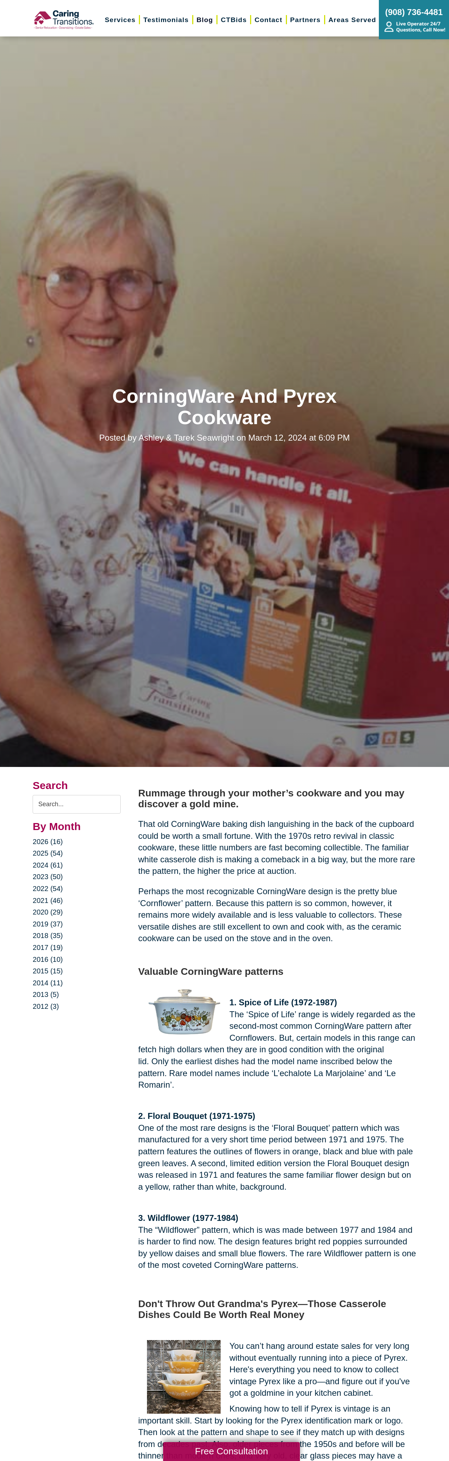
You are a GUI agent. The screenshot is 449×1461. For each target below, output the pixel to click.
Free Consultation (231, 1451)
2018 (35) (48, 935)
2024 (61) (48, 865)
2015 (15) (48, 971)
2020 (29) (48, 912)
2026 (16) (48, 841)
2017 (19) (48, 947)
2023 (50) (48, 877)
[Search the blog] (77, 804)
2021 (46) (48, 900)
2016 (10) (48, 959)
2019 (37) (48, 924)
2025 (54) (48, 853)
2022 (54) (48, 888)
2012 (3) (46, 1006)
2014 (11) (48, 983)
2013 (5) (46, 994)
